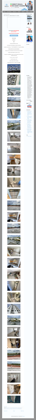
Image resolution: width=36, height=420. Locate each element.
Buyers (23, 11)
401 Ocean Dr (8, 407)
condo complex (12, 407)
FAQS (27, 11)
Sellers (19, 11)
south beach (14, 408)
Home (4, 11)
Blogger (23, 416)
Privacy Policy (29, 136)
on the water (10, 408)
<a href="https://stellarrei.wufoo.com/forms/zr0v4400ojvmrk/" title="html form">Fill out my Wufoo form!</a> (29, 61)
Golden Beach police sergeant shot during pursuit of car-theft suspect (29, 121)
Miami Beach (16, 407)
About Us (14, 11)
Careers (31, 11)
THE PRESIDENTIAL (19, 408)
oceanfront (7, 408)
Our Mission (9, 11)
